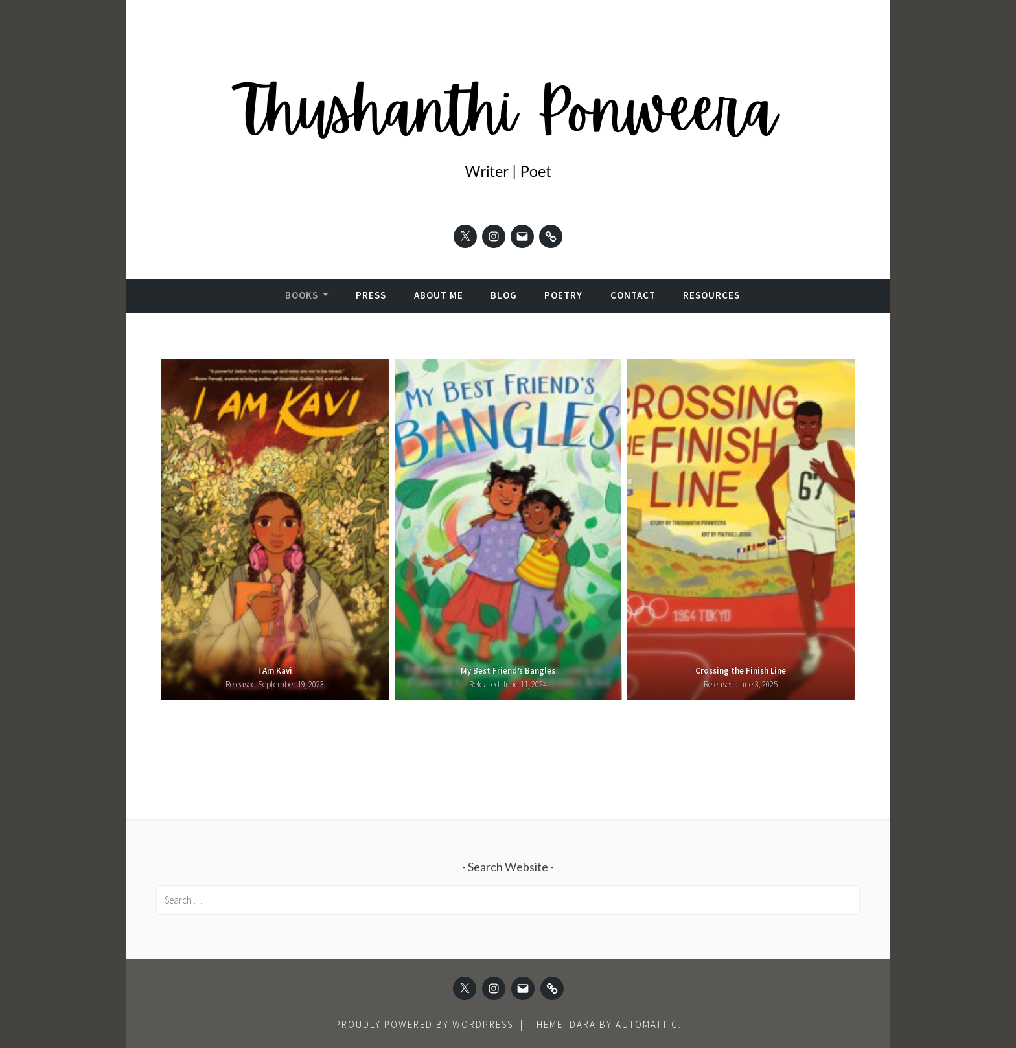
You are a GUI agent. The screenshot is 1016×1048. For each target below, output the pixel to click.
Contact (633, 295)
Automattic (647, 1024)
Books (301, 295)
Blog (504, 295)
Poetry (563, 295)
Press (371, 295)
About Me (438, 295)
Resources (711, 295)
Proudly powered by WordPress (424, 1024)
